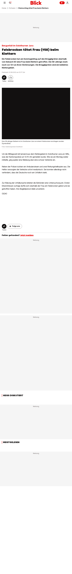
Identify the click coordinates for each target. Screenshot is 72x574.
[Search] (10, 3)
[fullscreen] (36, 113)
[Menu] (4, 3)
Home (4, 8)
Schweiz (12, 8)
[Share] (4, 77)
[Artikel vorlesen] (10, 77)
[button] (14, 226)
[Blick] (36, 3)
